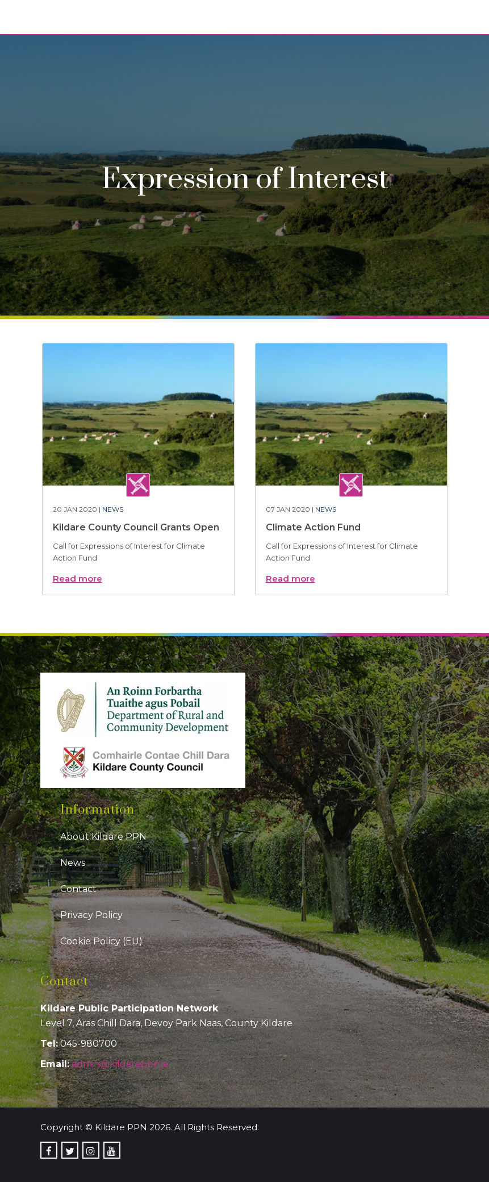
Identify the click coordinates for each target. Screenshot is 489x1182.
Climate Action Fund (313, 527)
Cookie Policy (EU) (101, 941)
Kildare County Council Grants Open (136, 527)
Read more (77, 578)
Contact (78, 889)
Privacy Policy (91, 915)
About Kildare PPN (103, 836)
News (112, 509)
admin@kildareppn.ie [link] (120, 1064)
